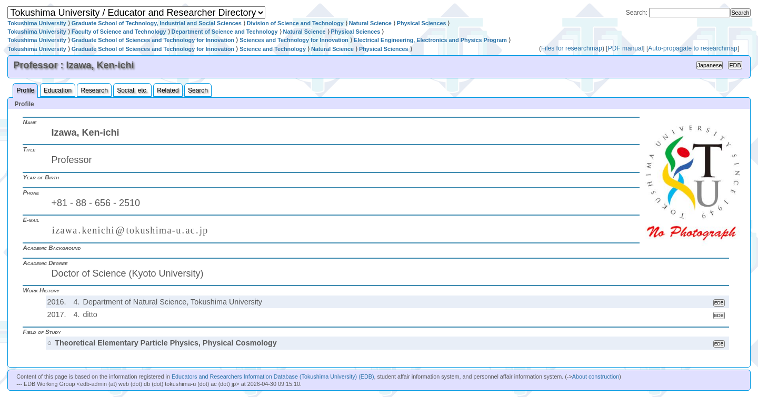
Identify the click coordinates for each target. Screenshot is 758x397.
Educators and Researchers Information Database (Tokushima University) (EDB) (273, 376)
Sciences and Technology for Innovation (294, 40)
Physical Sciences (421, 23)
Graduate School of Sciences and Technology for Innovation (153, 40)
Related (167, 90)
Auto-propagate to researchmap (692, 48)
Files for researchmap (571, 48)
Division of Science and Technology (295, 23)
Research (94, 90)
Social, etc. (132, 90)
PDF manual (625, 48)
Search (198, 90)
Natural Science (370, 23)
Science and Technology (273, 49)
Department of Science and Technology (225, 31)
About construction (595, 376)
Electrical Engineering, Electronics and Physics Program (430, 40)
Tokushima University (36, 23)
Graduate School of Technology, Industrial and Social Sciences (157, 23)
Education (58, 90)
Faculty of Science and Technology (119, 31)
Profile (25, 90)
